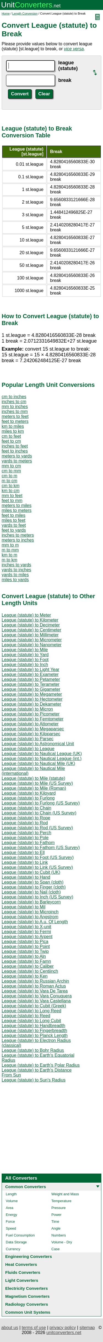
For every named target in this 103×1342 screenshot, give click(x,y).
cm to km (11, 485)
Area (9, 1208)
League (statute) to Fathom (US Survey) (41, 847)
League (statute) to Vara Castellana (36, 1001)
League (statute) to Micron (27, 709)
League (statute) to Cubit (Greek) (34, 1005)
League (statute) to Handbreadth (33, 1025)
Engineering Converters (28, 1256)
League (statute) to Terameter (31, 684)
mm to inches (15, 406)
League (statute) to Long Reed (31, 1010)
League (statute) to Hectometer (32, 699)
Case (55, 1249)
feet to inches (15, 451)
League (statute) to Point (26, 946)
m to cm (9, 480)
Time (55, 1221)
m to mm (10, 550)
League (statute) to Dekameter (31, 704)
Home (6, 13)
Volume (12, 1201)
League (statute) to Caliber (28, 966)
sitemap (87, 1327)
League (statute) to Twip (25, 951)
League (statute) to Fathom (28, 842)
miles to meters (16, 510)
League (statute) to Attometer (30, 724)
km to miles (13, 426)
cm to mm (11, 470)
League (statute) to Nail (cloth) (31, 892)
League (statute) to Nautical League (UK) (42, 753)
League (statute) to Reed (26, 1015)
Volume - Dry (61, 1242)
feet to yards (14, 530)
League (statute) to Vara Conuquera (37, 996)
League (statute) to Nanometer (32, 644)
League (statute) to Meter (26, 615)
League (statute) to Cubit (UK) (31, 872)
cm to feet (11, 436)
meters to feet (15, 416)
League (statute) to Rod (25, 822)
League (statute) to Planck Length (35, 1035)
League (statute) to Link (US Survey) (37, 867)
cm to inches (14, 396)
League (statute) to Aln (24, 956)
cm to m (9, 475)
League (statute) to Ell (23, 852)
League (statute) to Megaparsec (33, 729)
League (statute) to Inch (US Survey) (37, 897)
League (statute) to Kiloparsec (31, 733)
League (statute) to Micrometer (32, 639)
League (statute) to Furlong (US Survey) (41, 803)
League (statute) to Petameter (31, 679)
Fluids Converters (22, 1272)
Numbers (58, 1235)
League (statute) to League (28, 748)
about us (9, 1327)
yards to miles (15, 574)
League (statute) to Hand (26, 877)
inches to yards (16, 564)
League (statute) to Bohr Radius (33, 1050)
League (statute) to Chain (26, 808)
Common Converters (25, 1186)
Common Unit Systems (27, 1312)
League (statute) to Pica (25, 941)
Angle (55, 1228)
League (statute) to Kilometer (30, 620)
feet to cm (11, 441)
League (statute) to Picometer (31, 714)
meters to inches (18, 540)
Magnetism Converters (27, 1296)
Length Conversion (25, 13)
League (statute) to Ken (25, 976)
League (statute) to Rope (26, 818)
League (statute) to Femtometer (32, 719)
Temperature (61, 1201)
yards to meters (17, 461)
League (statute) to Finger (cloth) (34, 887)
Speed (11, 1228)
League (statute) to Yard (25, 654)
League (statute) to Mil (23, 907)
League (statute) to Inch (25, 664)
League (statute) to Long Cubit (31, 1020)
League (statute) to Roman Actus (34, 986)
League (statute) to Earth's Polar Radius (41, 1065)
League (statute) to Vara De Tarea (35, 991)
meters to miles (16, 505)
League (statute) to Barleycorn (31, 902)
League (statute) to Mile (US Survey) (37, 783)
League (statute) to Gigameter (31, 689)
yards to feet (14, 525)
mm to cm (11, 466)
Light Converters (21, 1280)
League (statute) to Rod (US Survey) (37, 827)
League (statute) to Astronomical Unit (38, 743)
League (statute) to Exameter (30, 674)
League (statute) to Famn (26, 961)
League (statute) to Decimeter (31, 625)
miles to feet (13, 520)
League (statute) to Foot (25, 659)
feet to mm (12, 500)
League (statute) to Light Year (30, 669)
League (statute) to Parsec (28, 738)
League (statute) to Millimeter (30, 635)
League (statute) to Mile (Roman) (34, 788)
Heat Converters (21, 1264)
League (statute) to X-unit (26, 926)
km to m (9, 555)
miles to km (13, 431)
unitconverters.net (63, 1332)
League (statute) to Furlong (28, 798)
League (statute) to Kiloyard (29, 793)
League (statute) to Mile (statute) (33, 778)
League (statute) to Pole (25, 837)
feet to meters (15, 421)
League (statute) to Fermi (26, 931)
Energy (11, 1215)
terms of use (34, 1327)
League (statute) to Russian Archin (35, 981)
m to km (9, 560)
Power (56, 1215)
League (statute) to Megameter (32, 694)
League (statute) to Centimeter (31, 630)
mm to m (10, 545)
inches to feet (15, 446)
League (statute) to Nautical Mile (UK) (38, 763)
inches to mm (15, 411)
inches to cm (14, 401)
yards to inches (16, 569)
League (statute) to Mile (25, 649)
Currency (13, 1249)
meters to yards (17, 456)
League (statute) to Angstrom (30, 916)
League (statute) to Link (25, 862)
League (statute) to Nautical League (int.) (42, 758)
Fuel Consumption (20, 1235)
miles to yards (15, 579)
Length (11, 1194)
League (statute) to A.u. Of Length (35, 921)
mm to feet (12, 495)
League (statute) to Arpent (27, 936)
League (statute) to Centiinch (30, 971)
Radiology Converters (26, 1304)
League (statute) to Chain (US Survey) (39, 813)
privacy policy (62, 1327)
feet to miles (13, 515)
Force (10, 1221)
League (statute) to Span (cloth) (32, 882)
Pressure (58, 1208)
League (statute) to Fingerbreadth (34, 1030)
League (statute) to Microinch (30, 912)
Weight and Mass (65, 1194)
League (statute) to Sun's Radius (34, 1080)
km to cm (11, 490)
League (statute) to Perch (26, 832)
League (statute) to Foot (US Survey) (38, 857)
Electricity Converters (26, 1288)
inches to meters (18, 535)
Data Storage (16, 1242)
